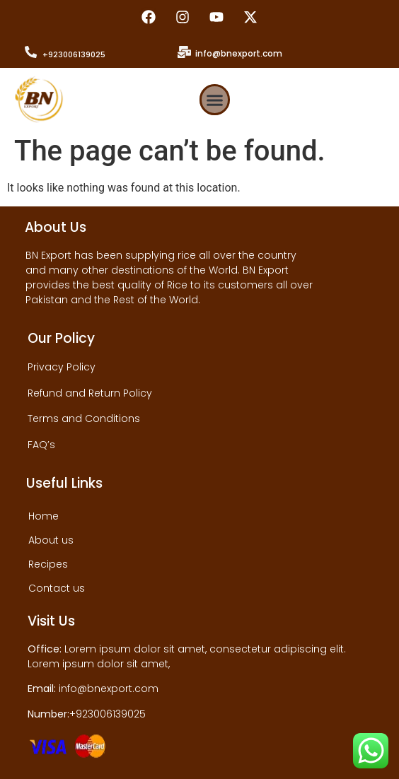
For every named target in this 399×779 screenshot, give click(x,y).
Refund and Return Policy (90, 393)
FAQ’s (41, 445)
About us (51, 540)
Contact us (56, 588)
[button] (215, 99)
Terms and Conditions (84, 418)
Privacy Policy (62, 367)
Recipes (48, 564)
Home (43, 516)
